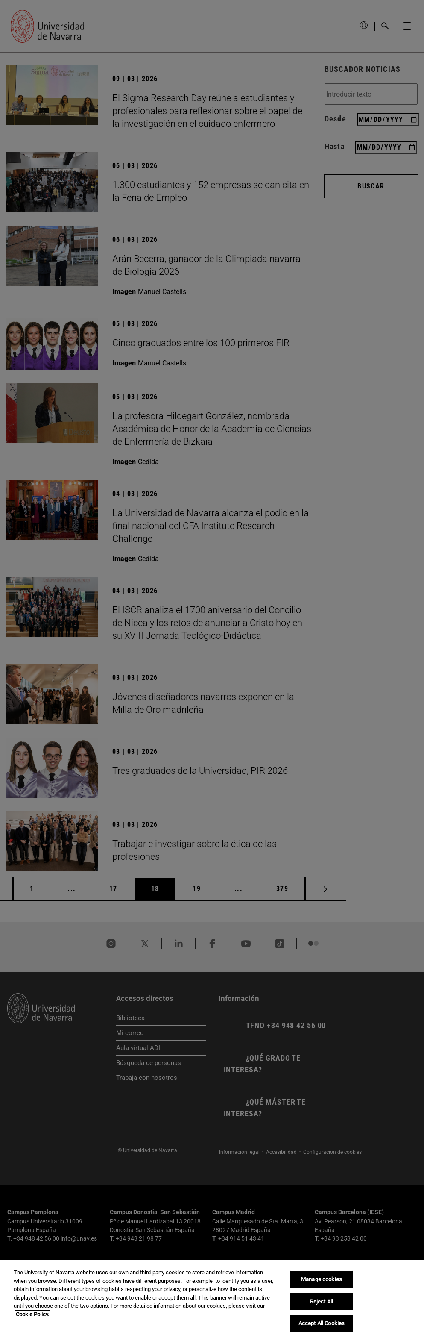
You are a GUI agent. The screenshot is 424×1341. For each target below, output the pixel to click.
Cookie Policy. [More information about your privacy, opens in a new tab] (32, 1314)
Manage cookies (321, 1279)
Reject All (321, 1301)
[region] (212, 1300)
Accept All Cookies (321, 1323)
